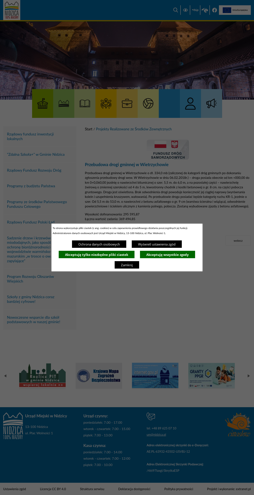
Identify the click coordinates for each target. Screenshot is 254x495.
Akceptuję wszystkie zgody (167, 254)
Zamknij (127, 265)
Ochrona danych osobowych (99, 244)
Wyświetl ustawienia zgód (156, 244)
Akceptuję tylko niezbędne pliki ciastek (96, 254)
